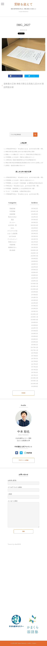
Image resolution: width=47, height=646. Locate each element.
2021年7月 (34, 239)
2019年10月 (34, 289)
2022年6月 (34, 230)
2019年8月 (34, 294)
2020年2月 (34, 278)
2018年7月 (34, 328)
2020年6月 (34, 267)
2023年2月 (34, 222)
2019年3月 (34, 305)
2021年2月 (34, 247)
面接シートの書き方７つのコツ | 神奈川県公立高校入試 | (23, 154)
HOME (23, 393)
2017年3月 (34, 369)
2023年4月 (34, 219)
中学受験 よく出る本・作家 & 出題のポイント (20, 157)
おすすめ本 (12, 236)
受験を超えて (23, 4)
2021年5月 (34, 242)
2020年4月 (34, 272)
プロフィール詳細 (23, 460)
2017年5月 (34, 364)
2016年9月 (34, 386)
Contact (34, 643)
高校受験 (12, 214)
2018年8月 (34, 325)
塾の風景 (12, 250)
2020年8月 (34, 261)
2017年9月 (34, 353)
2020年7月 (34, 264)
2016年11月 (34, 380)
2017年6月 (34, 361)
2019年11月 (34, 286)
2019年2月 (34, 308)
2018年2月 (34, 342)
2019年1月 (34, 311)
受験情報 (12, 208)
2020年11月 (34, 253)
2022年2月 (34, 236)
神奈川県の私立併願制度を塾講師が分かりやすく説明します (24, 162)
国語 (12, 219)
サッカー (12, 222)
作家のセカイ (12, 242)
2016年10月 (34, 383)
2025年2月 (34, 208)
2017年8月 (34, 356)
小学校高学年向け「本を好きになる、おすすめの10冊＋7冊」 (25, 149)
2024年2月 (34, 217)
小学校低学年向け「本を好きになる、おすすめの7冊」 (23, 194)
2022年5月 (34, 233)
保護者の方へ (12, 247)
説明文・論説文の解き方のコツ (15, 165)
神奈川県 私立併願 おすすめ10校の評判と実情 (20, 151)
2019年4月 (34, 303)
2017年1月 (34, 375)
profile (29, 643)
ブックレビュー (12, 239)
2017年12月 (34, 347)
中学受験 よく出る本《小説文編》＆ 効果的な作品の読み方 (24, 183)
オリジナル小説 (12, 230)
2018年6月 (34, 331)
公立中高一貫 (12, 225)
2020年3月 (34, 275)
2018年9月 (34, 322)
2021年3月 (34, 244)
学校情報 (12, 244)
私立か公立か (12, 217)
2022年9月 (34, 228)
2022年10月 (34, 225)
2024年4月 (34, 214)
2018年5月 (34, 333)
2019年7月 (34, 297)
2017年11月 (34, 350)
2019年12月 (34, 283)
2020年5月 (34, 269)
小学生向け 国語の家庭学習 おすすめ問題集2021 (21, 160)
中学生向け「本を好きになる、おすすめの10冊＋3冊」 (23, 186)
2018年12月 (34, 314)
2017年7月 (34, 358)
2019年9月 (34, 292)
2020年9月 (34, 258)
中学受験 (12, 211)
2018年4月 (34, 336)
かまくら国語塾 (12, 233)
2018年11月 (34, 317)
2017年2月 (34, 372)
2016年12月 (34, 378)
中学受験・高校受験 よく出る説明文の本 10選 (20, 188)
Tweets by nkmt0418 (14, 544)
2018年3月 (34, 339)
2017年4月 (34, 367)
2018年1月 (34, 344)
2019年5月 (34, 300)
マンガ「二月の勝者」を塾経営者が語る (18, 191)
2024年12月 (34, 211)
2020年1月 (34, 281)
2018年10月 (34, 319)
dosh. (12, 228)
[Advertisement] (23, 114)
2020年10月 (34, 256)
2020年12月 (34, 250)
